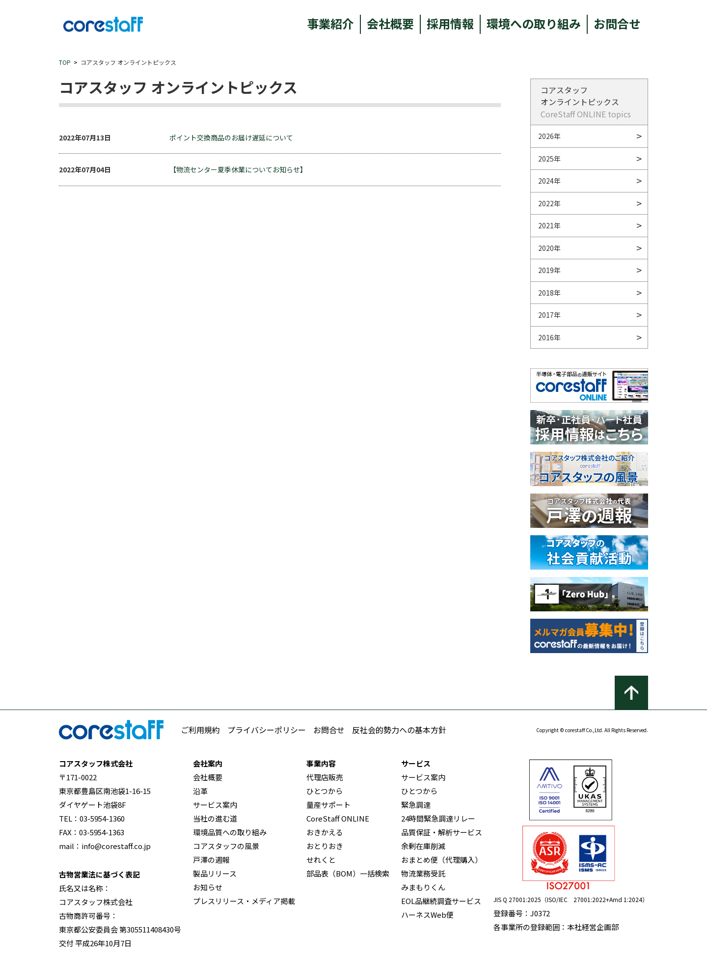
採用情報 (450, 23)
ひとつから (324, 791)
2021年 (549, 225)
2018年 (549, 293)
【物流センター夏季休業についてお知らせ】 (238, 169)
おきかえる (324, 832)
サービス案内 (215, 804)
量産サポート (328, 804)
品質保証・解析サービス (441, 832)
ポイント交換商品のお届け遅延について (231, 137)
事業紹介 (330, 23)
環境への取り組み (534, 23)
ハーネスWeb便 (427, 914)
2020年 (549, 248)
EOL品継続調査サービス (441, 901)
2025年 (549, 159)
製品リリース (215, 873)
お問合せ (617, 23)
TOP (65, 62)
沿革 (200, 791)
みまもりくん (423, 887)
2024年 (549, 181)
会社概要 (390, 23)
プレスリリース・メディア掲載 (244, 901)
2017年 (549, 315)
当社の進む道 (215, 818)
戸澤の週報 (211, 859)
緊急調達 (416, 804)
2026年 (549, 136)
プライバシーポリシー (266, 730)
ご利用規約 (200, 730)
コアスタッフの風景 (226, 846)
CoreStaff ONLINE (337, 818)
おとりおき (324, 846)
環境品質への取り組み (230, 832)
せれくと (321, 859)
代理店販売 (324, 777)
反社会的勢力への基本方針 (399, 730)
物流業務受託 (423, 873)
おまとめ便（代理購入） (441, 859)
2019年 (549, 270)
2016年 (549, 337)
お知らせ (207, 887)
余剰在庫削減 (423, 846)
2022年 (549, 203)
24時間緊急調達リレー (438, 818)
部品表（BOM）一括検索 (347, 873)
